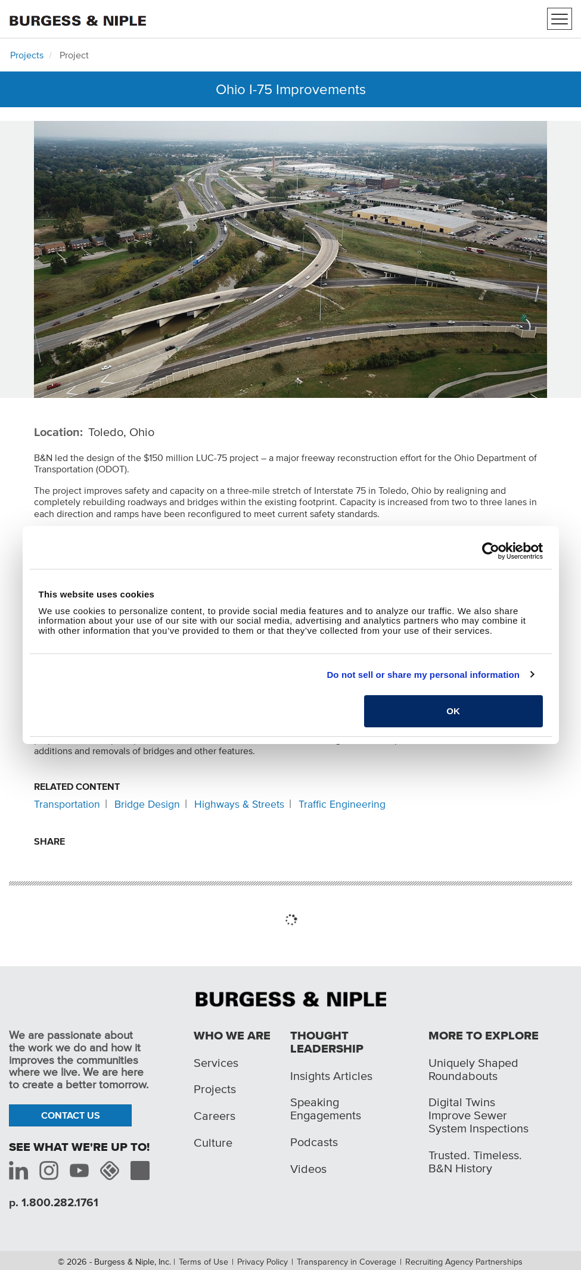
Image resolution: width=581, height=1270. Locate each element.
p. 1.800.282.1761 (53, 1202)
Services (216, 1062)
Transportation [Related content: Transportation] (67, 804)
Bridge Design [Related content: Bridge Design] (147, 804)
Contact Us (70, 1115)
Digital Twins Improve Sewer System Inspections (478, 1115)
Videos (308, 1168)
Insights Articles (331, 1075)
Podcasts (314, 1141)
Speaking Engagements (325, 1108)
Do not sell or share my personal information (423, 675)
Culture (213, 1142)
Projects (27, 54)
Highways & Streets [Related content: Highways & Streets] (239, 804)
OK (453, 711)
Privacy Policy (262, 1261)
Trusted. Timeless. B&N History (475, 1161)
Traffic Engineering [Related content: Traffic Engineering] (342, 804)
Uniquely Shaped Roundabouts (473, 1069)
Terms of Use (203, 1261)
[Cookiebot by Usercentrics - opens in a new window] (491, 551)
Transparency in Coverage (346, 1261)
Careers (214, 1115)
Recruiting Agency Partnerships (464, 1261)
